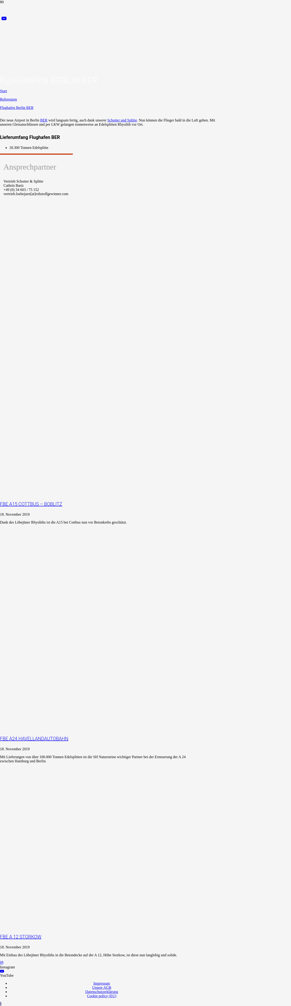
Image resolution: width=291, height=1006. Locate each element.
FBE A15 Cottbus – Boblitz (31, 504)
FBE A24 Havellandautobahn (34, 738)
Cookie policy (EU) (101, 996)
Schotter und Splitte (122, 120)
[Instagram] (1, 963)
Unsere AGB (101, 988)
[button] (0, 1004)
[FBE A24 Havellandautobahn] (119, 685)
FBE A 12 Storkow (20, 937)
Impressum (101, 983)
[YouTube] (4, 18)
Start (3, 91)
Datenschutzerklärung (101, 992)
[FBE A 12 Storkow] (104, 883)
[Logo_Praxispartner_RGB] (92, 85)
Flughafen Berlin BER (16, 108)
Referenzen (8, 99)
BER (43, 120)
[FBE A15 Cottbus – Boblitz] (104, 451)
